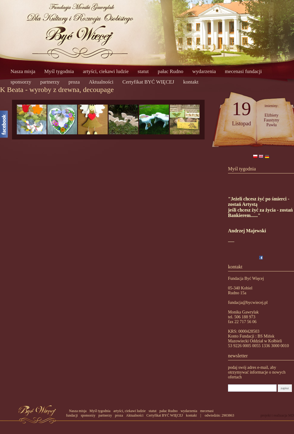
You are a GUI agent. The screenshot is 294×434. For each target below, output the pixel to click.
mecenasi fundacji (243, 71)
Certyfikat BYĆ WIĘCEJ (148, 82)
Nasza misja (22, 71)
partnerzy (49, 82)
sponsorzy (20, 82)
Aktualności (101, 82)
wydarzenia (204, 71)
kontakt (191, 82)
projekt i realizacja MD (277, 415)
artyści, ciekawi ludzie (105, 71)
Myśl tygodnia (59, 71)
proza (74, 82)
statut (143, 71)
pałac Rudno (170, 71)
